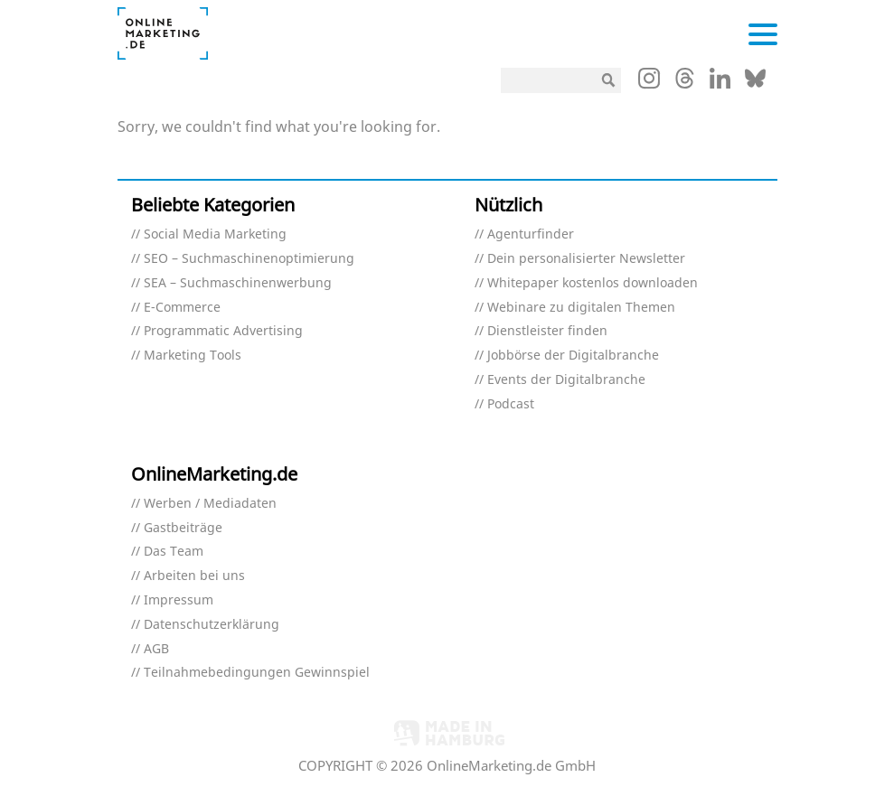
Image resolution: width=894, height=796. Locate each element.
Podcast (510, 404)
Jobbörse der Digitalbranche (573, 355)
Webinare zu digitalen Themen (581, 307)
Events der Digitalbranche (566, 380)
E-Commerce (182, 307)
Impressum (178, 600)
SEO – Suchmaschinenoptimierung (249, 259)
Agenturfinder (530, 234)
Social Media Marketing (215, 234)
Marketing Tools (192, 355)
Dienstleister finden (547, 331)
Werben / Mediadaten (210, 503)
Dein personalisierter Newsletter (586, 259)
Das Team (173, 551)
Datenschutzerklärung (211, 624)
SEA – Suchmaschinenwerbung (238, 283)
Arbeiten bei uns (194, 576)
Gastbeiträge (183, 528)
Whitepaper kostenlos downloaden (592, 283)
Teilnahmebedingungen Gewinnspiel (257, 672)
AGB (156, 649)
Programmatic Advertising (223, 331)
